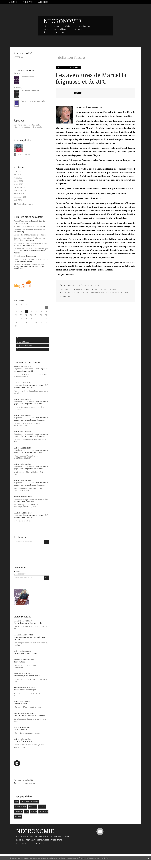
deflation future (121, 292)
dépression (43, 811)
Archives (28, 2)
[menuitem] (14, 2)
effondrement (108, 292)
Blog (18, 338)
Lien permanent (67, 285)
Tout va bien (19, 662)
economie (18, 811)
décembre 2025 (20, 187)
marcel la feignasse (73, 289)
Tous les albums (23, 154)
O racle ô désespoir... (23, 741)
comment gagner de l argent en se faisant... (31, 386)
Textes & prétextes (38, 235)
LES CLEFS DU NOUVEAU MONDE (29, 716)
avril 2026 (17, 175)
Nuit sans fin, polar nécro (25, 653)
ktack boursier (96, 292)
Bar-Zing (20, 232)
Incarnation (31, 256)
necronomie (19, 385)
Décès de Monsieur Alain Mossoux (28, 264)
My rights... (18, 256)
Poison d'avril (20, 704)
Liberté (43, 226)
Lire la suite (37, 127)
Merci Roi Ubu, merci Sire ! (25, 226)
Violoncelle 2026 (21, 235)
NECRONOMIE (63, 21)
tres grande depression (29, 801)
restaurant (111, 289)
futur (26, 811)
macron (34, 811)
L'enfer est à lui (21, 729)
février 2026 (18, 181)
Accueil (13, 2)
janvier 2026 (18, 184)
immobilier (90, 289)
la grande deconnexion (25, 345)
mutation (42, 806)
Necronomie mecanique (25, 690)
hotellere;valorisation (69, 292)
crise (16, 801)
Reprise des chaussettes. (25, 369)
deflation (18, 816)
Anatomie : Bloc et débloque (27, 676)
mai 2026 (17, 171)
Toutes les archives (25, 204)
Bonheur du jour (30, 245)
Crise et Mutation (23, 342)
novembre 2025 (20, 191)
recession (32, 806)
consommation (20, 806)
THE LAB (30, 240)
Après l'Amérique (21, 221)
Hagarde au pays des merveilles (31, 370)
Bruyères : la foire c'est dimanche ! (28, 259)
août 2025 (18, 200)
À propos (43, 2)
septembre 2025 (20, 197)
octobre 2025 (19, 194)
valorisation (100, 289)
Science (20, 349)
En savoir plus (104, 858)
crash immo (84, 292)
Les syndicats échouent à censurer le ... (30, 229)
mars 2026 (18, 178)
